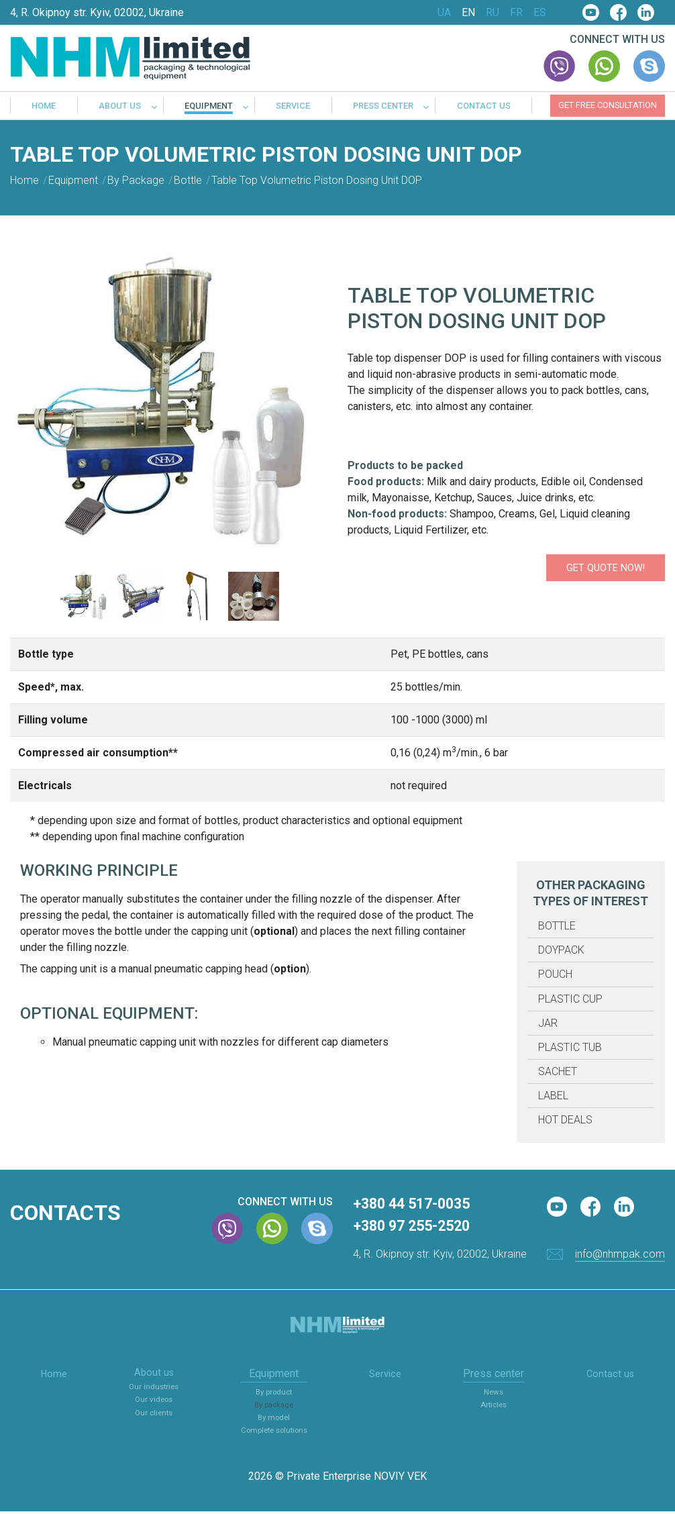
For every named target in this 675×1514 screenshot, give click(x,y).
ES (539, 12)
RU (492, 12)
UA (444, 12)
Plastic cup (570, 999)
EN (468, 12)
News (497, 1394)
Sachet (557, 1071)
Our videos (153, 1404)
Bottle (557, 925)
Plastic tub (570, 1047)
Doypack (561, 950)
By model (276, 1420)
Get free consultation (607, 105)
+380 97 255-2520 (420, 1228)
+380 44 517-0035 (420, 1204)
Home (44, 106)
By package (276, 1407)
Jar (548, 1023)
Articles (497, 1407)
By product (276, 1394)
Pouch (555, 974)
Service (293, 106)
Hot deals (565, 1119)
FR (516, 12)
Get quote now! (579, 567)
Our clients (152, 1416)
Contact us (484, 106)
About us (120, 106)
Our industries (153, 1391)
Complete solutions (276, 1432)
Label (553, 1095)
